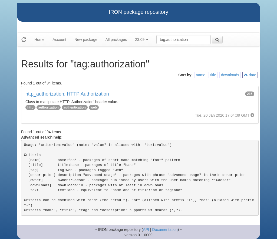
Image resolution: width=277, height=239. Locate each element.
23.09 (141, 39)
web (94, 107)
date (250, 75)
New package (85, 39)
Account (59, 39)
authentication (75, 107)
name (200, 75)
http (30, 107)
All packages (116, 39)
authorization (48, 107)
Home (39, 39)
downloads (230, 75)
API (146, 229)
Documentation (164, 229)
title (213, 75)
